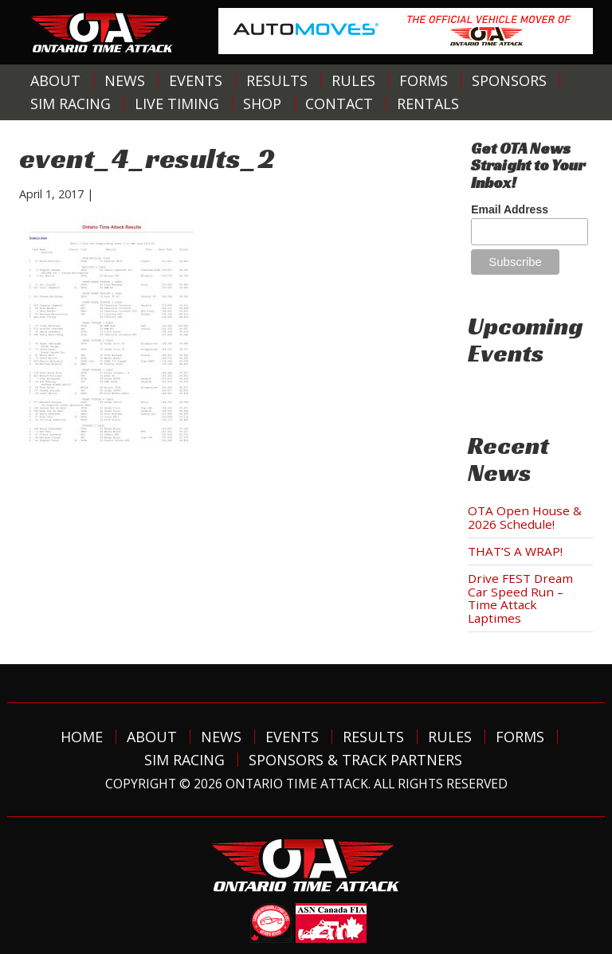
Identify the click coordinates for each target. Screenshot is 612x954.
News (124, 80)
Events (195, 80)
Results (277, 80)
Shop (262, 103)
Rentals (428, 103)
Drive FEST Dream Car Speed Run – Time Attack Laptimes (520, 598)
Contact (339, 103)
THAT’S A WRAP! (515, 551)
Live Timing (177, 103)
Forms (423, 80)
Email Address (509, 209)
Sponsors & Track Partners (355, 760)
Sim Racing (70, 103)
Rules (353, 80)
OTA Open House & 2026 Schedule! (525, 517)
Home (82, 736)
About (55, 80)
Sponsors (509, 80)
